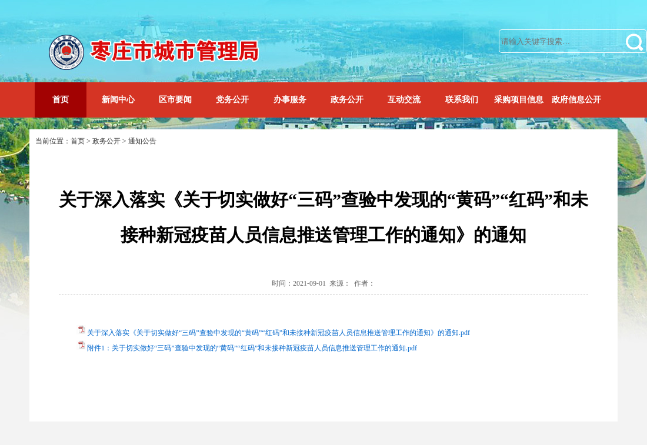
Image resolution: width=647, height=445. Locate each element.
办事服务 (290, 99)
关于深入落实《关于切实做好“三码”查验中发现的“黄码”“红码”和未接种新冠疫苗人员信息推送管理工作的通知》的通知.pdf (278, 333)
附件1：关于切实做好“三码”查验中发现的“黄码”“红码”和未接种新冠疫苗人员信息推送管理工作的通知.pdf (252, 348)
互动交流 (404, 99)
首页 (60, 99)
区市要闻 (175, 99)
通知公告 (142, 141)
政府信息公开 (576, 99)
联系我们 (461, 99)
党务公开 (232, 99)
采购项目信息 (518, 99)
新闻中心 (118, 99)
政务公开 (347, 99)
